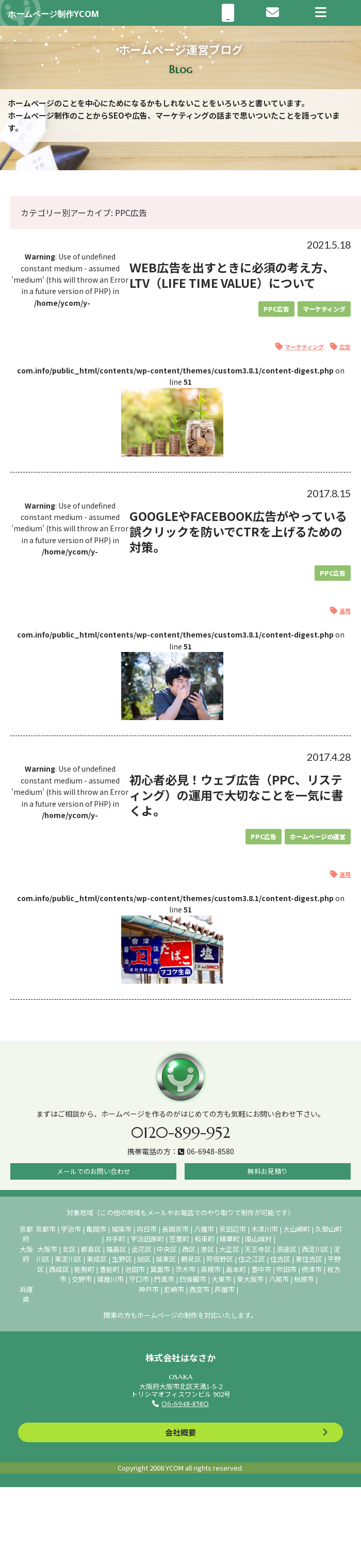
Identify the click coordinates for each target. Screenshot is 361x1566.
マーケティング (324, 308)
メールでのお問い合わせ (93, 1171)
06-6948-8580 (185, 1403)
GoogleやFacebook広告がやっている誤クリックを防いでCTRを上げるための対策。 (238, 531)
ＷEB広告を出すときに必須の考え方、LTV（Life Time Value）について (232, 274)
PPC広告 (276, 308)
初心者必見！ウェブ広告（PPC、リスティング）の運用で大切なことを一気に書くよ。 (236, 795)
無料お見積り (268, 1171)
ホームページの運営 (318, 836)
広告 (345, 346)
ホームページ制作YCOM (53, 14)
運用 (345, 611)
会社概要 (180, 1432)
